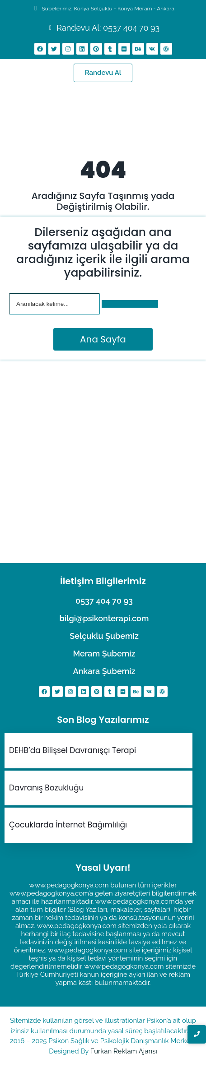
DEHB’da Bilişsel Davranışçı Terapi (72, 750)
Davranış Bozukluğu (46, 787)
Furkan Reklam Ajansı (123, 1051)
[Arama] (54, 303)
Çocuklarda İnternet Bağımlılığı (68, 824)
